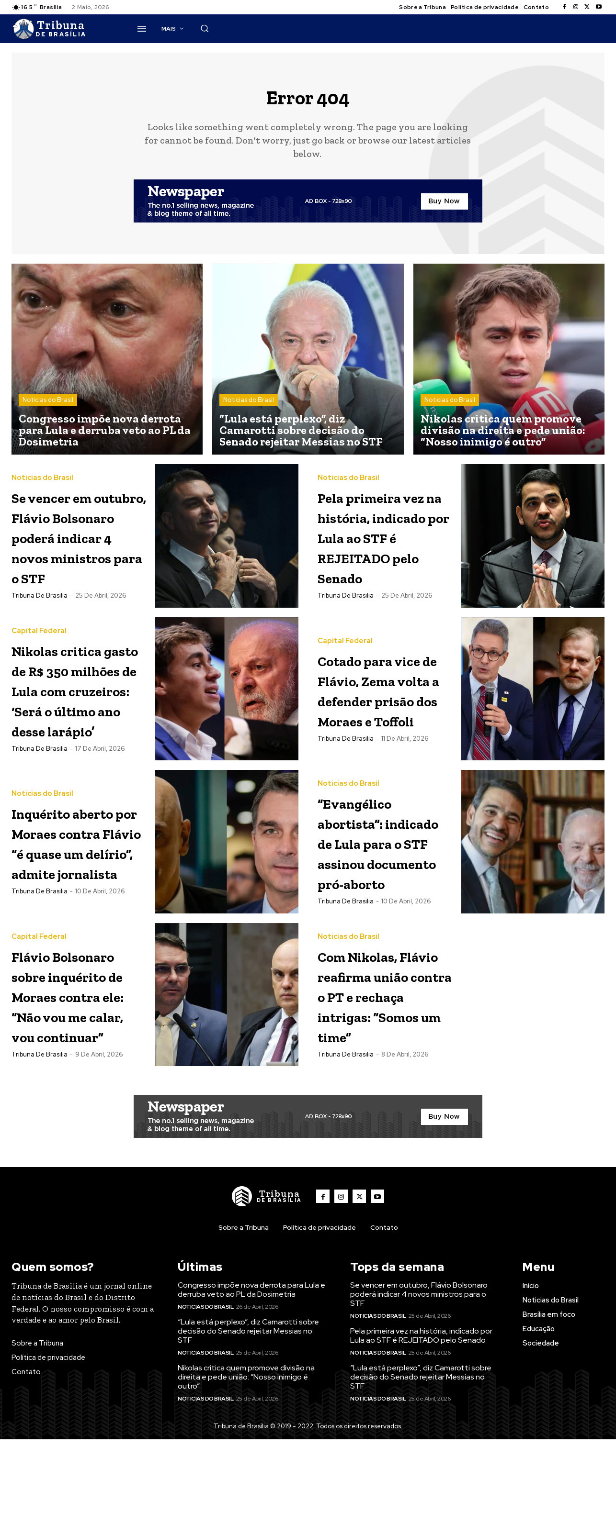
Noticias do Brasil (48, 408)
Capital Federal (39, 649)
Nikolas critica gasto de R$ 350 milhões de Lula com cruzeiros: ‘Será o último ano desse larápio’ (79, 727)
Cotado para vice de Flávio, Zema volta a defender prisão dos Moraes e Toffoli (380, 727)
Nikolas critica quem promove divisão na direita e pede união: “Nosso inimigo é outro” (246, 1486)
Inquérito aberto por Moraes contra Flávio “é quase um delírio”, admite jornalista (76, 900)
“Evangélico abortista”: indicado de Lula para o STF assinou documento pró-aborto (371, 900)
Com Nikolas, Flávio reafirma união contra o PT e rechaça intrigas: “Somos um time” (385, 1073)
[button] (469, 28)
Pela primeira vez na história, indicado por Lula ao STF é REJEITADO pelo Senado (385, 544)
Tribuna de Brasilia (39, 634)
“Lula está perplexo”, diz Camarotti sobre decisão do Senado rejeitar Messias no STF (248, 1440)
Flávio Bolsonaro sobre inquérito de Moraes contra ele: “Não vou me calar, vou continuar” (79, 1084)
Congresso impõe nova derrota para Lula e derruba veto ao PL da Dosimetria (251, 1399)
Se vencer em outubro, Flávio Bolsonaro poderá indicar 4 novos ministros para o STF (79, 554)
